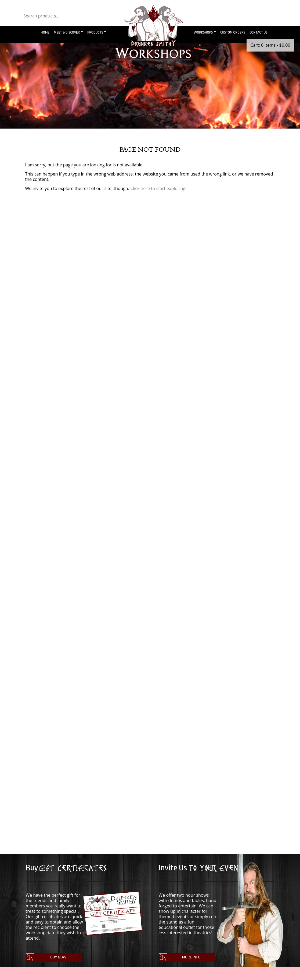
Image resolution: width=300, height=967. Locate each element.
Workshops (203, 32)
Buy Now (57, 958)
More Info (190, 958)
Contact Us (259, 32)
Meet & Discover (67, 32)
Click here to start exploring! (158, 188)
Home (45, 32)
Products (95, 32)
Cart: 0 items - (270, 45)
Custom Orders (232, 32)
